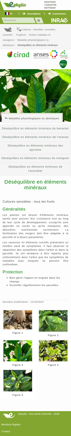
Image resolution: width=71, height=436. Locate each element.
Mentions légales (11, 424)
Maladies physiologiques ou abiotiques (34, 118)
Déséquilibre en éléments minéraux (37, 45)
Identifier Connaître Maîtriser (50, 5)
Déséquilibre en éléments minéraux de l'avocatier (35, 168)
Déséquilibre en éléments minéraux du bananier (35, 128)
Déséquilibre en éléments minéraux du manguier (35, 158)
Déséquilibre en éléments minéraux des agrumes (35, 147)
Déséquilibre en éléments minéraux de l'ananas (35, 136)
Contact (5, 431)
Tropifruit (21, 34)
